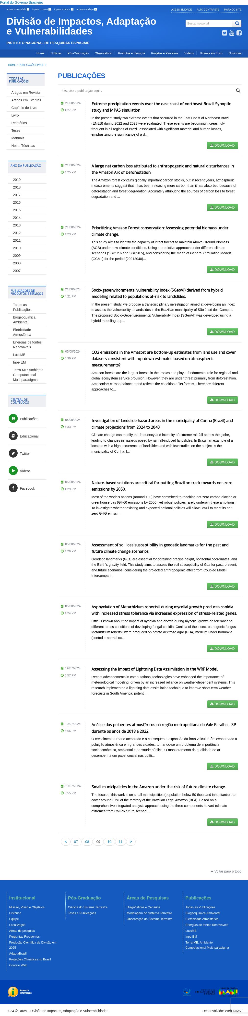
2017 (17, 195)
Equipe (14, 919)
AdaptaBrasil (18, 953)
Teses (16, 130)
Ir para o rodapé (87, 9)
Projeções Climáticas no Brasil (30, 959)
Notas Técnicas (23, 146)
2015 (17, 210)
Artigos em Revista (26, 93)
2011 (17, 240)
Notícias (56, 53)
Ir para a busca (64, 9)
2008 (17, 263)
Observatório (103, 53)
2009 (17, 256)
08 (87, 842)
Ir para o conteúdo (18, 9)
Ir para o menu (42, 9)
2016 (17, 202)
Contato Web (18, 965)
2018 (17, 187)
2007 (17, 271)
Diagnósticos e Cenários (143, 907)
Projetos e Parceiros (164, 53)
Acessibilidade (181, 9)
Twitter (19, 454)
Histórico (15, 913)
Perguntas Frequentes (24, 936)
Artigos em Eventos (26, 100)
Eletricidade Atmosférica (202, 919)
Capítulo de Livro (24, 108)
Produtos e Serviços (131, 53)
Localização (17, 925)
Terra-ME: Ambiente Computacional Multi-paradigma (28, 375)
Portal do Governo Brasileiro (21, 2)
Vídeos (189, 53)
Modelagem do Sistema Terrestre (149, 913)
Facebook (21, 488)
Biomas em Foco (211, 53)
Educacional (23, 436)
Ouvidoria (235, 53)
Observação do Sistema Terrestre (150, 919)
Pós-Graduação (78, 53)
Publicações (23, 419)
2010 (17, 248)
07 (76, 842)
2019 (17, 180)
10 (109, 842)
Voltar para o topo (225, 871)
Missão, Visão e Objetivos (27, 907)
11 (121, 842)
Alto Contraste (208, 9)
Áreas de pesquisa (22, 931)
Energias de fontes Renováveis (207, 925)
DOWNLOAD (222, 145)
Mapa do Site (232, 9)
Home (40, 53)
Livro (15, 115)
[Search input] (148, 90)
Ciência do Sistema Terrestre (87, 907)
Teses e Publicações (82, 913)
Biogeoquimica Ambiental (203, 913)
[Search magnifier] (238, 90)
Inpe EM (19, 362)
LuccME (19, 355)
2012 (17, 233)
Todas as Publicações (200, 907)
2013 (17, 225)
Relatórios (19, 123)
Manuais (18, 138)
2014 (17, 218)
